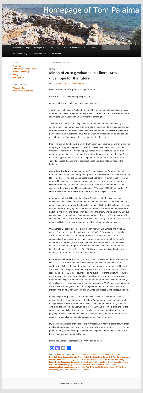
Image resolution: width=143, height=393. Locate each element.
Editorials (60, 355)
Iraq (50, 365)
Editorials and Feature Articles (76, 47)
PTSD (118, 367)
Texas (62, 370)
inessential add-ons (120, 362)
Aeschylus (76, 355)
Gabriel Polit (113, 360)
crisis (59, 360)
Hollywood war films (103, 362)
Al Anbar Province (109, 355)
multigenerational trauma (59, 367)
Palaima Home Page (21, 47)
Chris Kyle (87, 357)
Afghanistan (86, 355)
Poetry (94, 47)
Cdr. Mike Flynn (76, 357)
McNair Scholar (98, 365)
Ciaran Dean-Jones (100, 357)
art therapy (122, 355)
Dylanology (54, 47)
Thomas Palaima (77, 83)
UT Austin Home (20, 88)
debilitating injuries (70, 360)
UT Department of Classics (24, 91)
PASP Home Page (20, 53)
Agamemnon (96, 355)
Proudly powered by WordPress (71, 383)
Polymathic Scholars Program (103, 367)
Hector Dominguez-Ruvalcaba (67, 362)
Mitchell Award (110, 365)
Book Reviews (56, 53)
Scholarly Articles (39, 53)
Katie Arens (86, 365)
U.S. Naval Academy (73, 370)
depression (102, 360)
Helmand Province (87, 362)
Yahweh (85, 370)
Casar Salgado (63, 357)
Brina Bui (53, 357)
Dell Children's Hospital (88, 360)
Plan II (88, 367)
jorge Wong (76, 365)
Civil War (112, 357)
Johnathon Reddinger (61, 365)
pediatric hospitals (77, 367)
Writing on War (40, 47)
